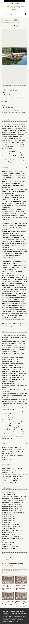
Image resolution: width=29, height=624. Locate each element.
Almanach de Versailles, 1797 (10, 508)
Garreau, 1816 (6, 409)
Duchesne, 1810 (6, 518)
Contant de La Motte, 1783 (9, 455)
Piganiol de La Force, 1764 (9, 502)
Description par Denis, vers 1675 (10, 353)
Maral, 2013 (5, 544)
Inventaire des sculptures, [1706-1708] (12, 385)
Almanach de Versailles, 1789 (10, 506)
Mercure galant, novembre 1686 (10, 496)
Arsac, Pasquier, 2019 (8, 548)
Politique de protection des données (10, 621)
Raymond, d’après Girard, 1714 (10, 451)
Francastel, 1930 (6, 536)
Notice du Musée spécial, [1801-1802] (12, 512)
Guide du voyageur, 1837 (8, 528)
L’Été (12, 560)
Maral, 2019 (5, 459)
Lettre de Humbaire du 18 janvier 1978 (12, 430)
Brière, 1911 (5, 483)
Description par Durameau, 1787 (10, 407)
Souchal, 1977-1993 (7, 538)
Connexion (17, 3)
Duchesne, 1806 (6, 516)
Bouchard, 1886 (6, 532)
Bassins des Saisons (7, 565)
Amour (3, 560)
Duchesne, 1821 (6, 522)
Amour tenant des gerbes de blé (6, 586)
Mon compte (12, 3)
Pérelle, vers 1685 (7, 470)
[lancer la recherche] (25, 14)
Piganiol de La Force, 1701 (9, 498)
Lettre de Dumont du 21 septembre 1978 (13, 432)
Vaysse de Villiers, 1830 (8, 478)
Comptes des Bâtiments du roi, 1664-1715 (13, 335)
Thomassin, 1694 (6, 472)
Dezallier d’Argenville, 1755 (9, 500)
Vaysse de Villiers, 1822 (8, 524)
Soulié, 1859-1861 (7, 530)
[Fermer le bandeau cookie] (28, 610)
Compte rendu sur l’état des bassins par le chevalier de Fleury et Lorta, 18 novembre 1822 (11, 418)
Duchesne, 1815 (6, 520)
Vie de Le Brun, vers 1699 (9, 383)
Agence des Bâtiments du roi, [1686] (11, 447)
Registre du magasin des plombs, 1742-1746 (14, 389)
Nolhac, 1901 (5, 534)
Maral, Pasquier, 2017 (8, 546)
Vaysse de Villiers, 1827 (8, 526)
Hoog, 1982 (5, 542)
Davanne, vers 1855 (7, 480)
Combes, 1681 (6, 494)
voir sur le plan (15, 110)
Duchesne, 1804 (6, 514)
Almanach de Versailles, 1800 (10, 510)
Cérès (8, 560)
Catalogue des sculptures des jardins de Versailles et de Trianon (14, 8)
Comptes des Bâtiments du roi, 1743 (12, 393)
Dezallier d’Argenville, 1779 (9, 504)
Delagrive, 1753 (6, 453)
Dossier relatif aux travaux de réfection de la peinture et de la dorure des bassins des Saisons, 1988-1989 (14, 436)
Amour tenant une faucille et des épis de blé (20, 603)
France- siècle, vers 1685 (10, 468)
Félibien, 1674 (5, 492)
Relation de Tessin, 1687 (8, 361)
